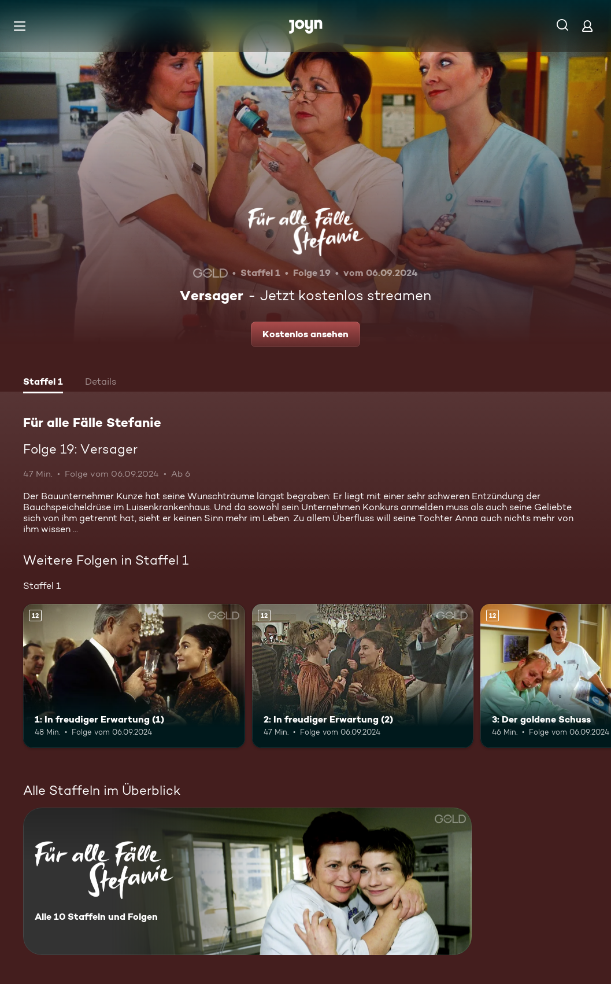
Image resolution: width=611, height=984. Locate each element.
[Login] (587, 26)
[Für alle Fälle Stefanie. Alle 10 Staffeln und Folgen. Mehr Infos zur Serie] (247, 881)
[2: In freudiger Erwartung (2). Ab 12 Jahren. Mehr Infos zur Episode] (363, 676)
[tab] (43, 383)
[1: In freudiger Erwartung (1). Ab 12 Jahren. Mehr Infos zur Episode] (134, 676)
